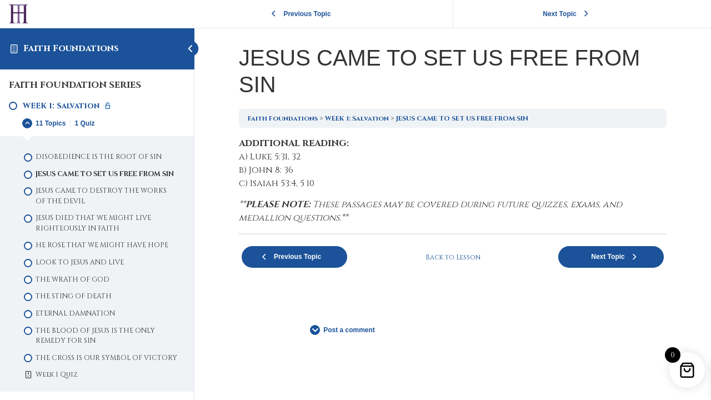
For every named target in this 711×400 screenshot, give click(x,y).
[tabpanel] (453, 180)
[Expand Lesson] (97, 123)
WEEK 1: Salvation (357, 118)
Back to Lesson (452, 257)
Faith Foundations (71, 48)
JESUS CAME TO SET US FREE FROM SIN (462, 118)
